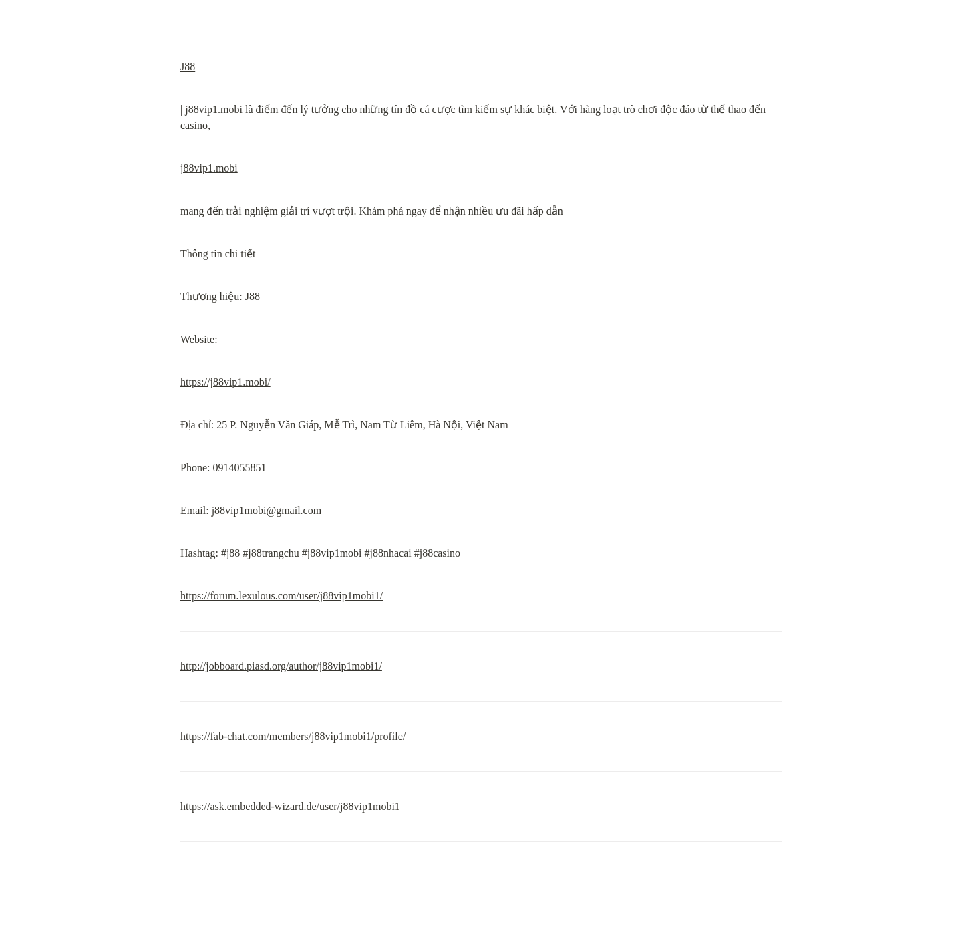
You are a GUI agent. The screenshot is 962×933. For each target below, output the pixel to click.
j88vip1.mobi (209, 168)
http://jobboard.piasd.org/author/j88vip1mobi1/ (281, 666)
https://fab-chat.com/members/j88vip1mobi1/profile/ (293, 736)
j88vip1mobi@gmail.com (267, 510)
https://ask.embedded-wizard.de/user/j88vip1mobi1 (290, 806)
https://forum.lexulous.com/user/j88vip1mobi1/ (281, 596)
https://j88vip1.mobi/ (225, 382)
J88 (187, 66)
